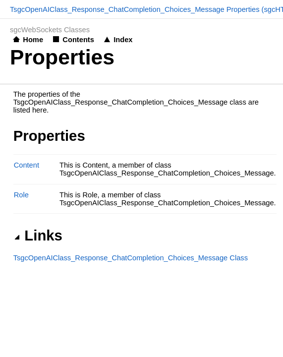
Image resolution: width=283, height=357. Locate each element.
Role (21, 195)
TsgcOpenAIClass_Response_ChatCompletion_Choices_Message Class (130, 258)
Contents (78, 40)
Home (33, 40)
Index (122, 40)
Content (26, 165)
